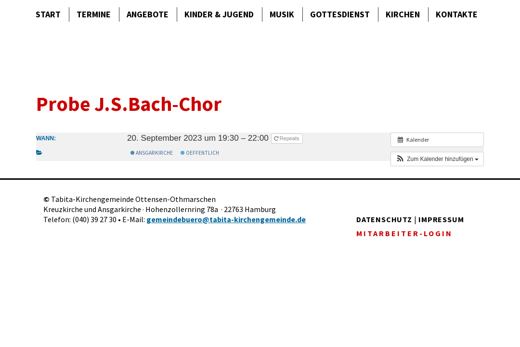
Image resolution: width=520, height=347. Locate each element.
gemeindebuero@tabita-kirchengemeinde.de (226, 219)
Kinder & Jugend (219, 14)
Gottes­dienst (340, 14)
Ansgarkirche (151, 152)
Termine (94, 14)
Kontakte (457, 14)
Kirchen (403, 14)
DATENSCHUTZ (384, 219)
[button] (437, 159)
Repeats (287, 138)
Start (48, 14)
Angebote (148, 14)
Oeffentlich (200, 152)
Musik (282, 14)
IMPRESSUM (441, 219)
